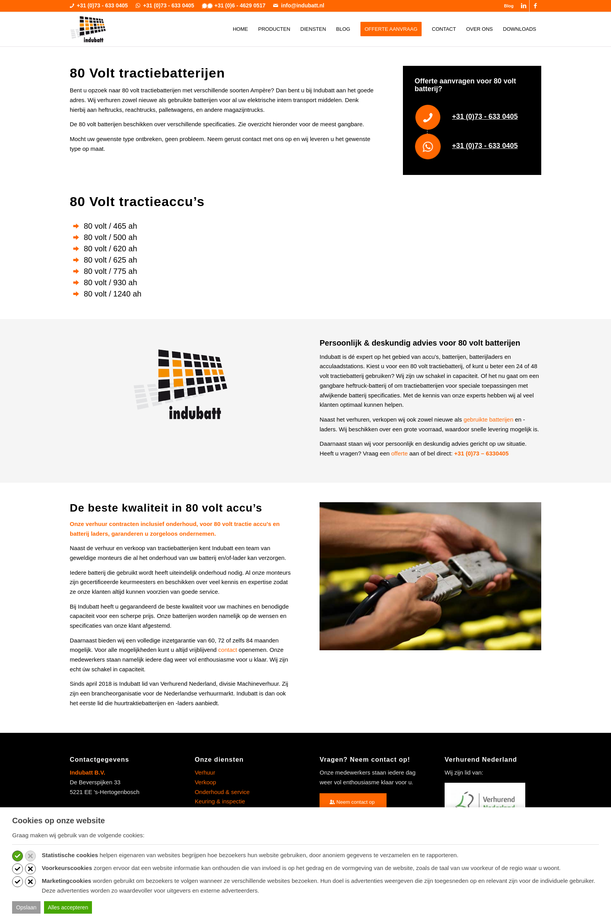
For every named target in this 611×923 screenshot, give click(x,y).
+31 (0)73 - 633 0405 (485, 116)
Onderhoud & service (222, 792)
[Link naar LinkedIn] (523, 6)
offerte (399, 453)
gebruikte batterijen (489, 419)
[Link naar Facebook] (535, 6)
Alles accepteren (68, 907)
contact (227, 649)
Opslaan (26, 907)
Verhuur (205, 772)
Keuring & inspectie (220, 801)
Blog (509, 6)
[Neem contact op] (353, 802)
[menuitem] (507, 6)
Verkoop (205, 782)
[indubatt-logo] (88, 29)
